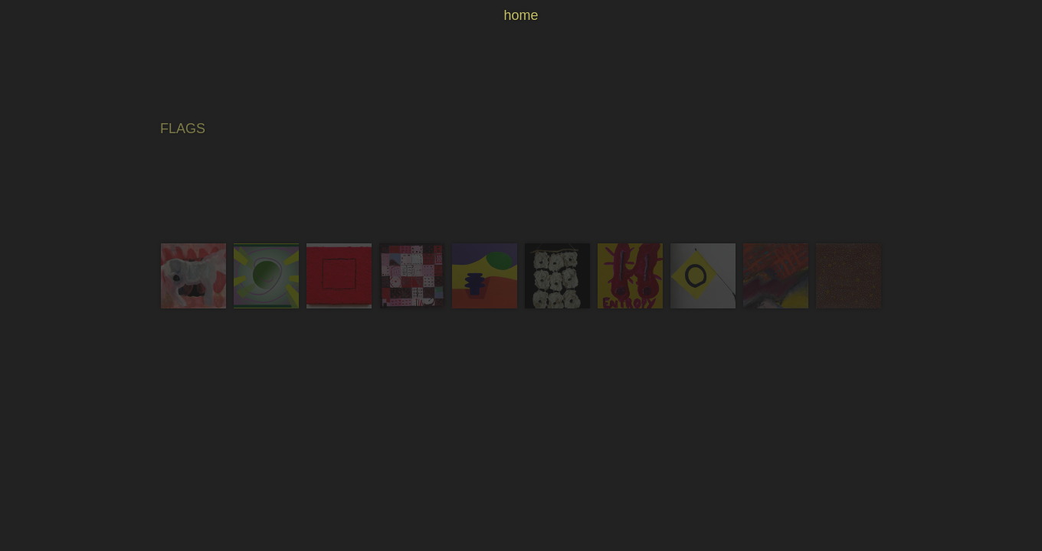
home (520, 15)
